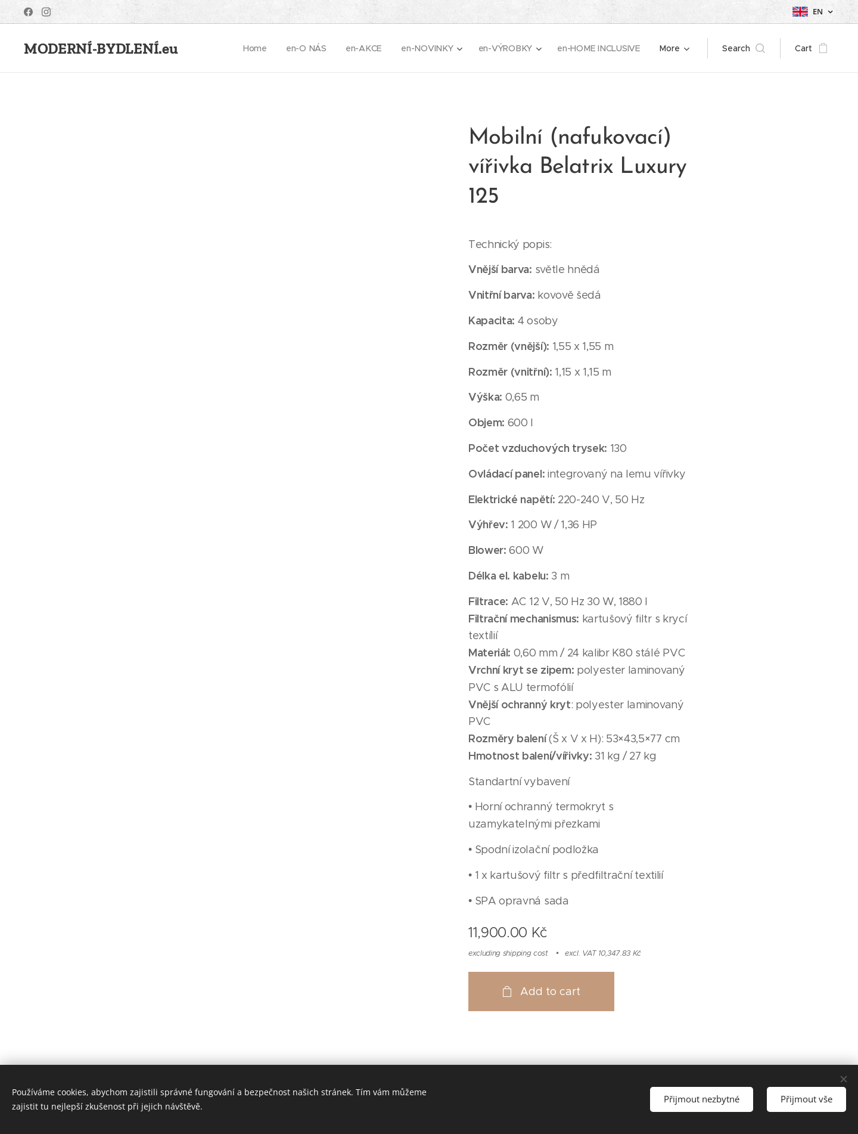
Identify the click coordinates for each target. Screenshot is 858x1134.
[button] (743, 48)
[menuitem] (257, 48)
